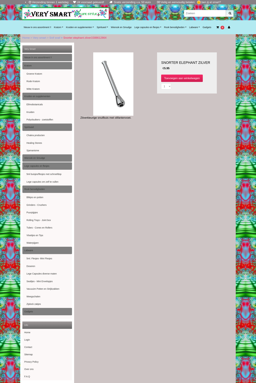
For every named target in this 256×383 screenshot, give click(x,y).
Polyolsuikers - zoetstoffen (39, 119)
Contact (28, 347)
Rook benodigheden (174, 27)
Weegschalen (33, 296)
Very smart (40, 37)
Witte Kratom (33, 89)
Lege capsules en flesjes (146, 27)
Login (27, 339)
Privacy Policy (31, 361)
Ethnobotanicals (34, 104)
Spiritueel (101, 27)
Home (26, 37)
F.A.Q (27, 376)
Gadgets (207, 27)
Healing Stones (34, 143)
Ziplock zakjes (33, 304)
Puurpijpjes (32, 212)
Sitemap (28, 354)
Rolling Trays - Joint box (38, 220)
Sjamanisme (32, 150)
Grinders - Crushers (36, 205)
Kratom (57, 27)
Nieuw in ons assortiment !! (37, 27)
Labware (193, 27)
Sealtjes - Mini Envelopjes (39, 281)
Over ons (29, 369)
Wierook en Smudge (121, 27)
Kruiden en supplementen (79, 27)
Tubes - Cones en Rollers (39, 227)
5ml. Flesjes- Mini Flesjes (39, 258)
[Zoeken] (205, 13)
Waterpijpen (32, 243)
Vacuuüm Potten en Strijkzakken (42, 289)
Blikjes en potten (34, 197)
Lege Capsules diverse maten (41, 273)
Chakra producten (35, 135)
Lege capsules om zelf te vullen (42, 181)
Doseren (30, 266)
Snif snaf (55, 37)
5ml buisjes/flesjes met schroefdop (43, 174)
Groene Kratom (34, 73)
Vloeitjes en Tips (34, 235)
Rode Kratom (33, 81)
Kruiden (30, 112)
